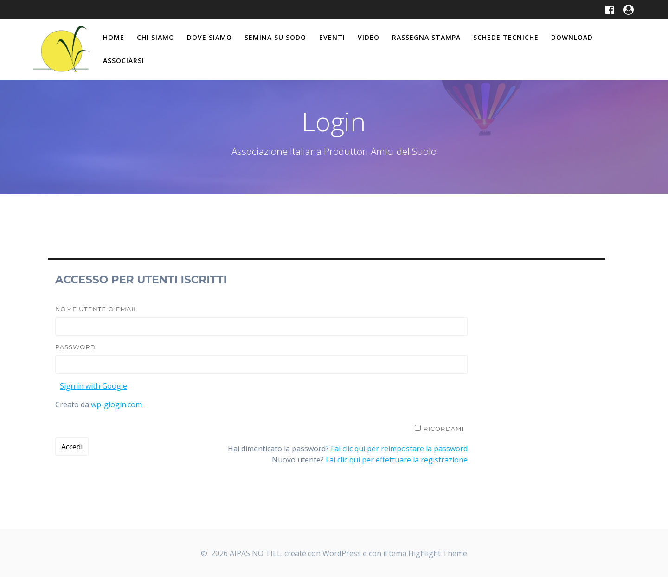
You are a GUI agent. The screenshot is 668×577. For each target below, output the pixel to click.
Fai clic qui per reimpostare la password (399, 448)
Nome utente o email (96, 309)
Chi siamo (155, 37)
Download (572, 37)
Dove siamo (209, 37)
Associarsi (123, 60)
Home (113, 37)
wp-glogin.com (116, 404)
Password (75, 347)
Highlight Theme (437, 553)
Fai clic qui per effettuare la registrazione (397, 460)
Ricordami (444, 428)
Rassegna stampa (426, 37)
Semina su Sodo (275, 37)
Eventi (332, 37)
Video (368, 37)
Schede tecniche (506, 37)
